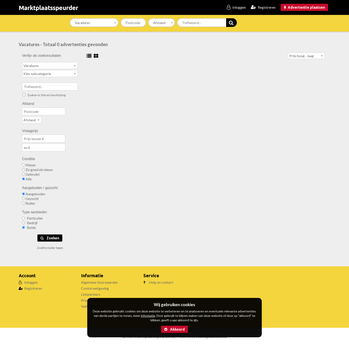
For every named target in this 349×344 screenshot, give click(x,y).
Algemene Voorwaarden (99, 281)
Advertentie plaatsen (304, 7)
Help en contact (161, 281)
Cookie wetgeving (95, 287)
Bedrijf (30, 221)
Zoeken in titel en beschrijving (44, 94)
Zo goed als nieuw (37, 168)
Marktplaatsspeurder (48, 7)
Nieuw (29, 163)
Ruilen (28, 202)
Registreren (33, 287)
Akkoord (174, 329)
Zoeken (50, 237)
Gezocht (30, 197)
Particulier (32, 217)
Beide (29, 226)
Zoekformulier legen (50, 246)
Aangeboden (33, 192)
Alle (27, 177)
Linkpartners (90, 293)
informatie (148, 316)
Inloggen (31, 281)
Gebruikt (31, 173)
